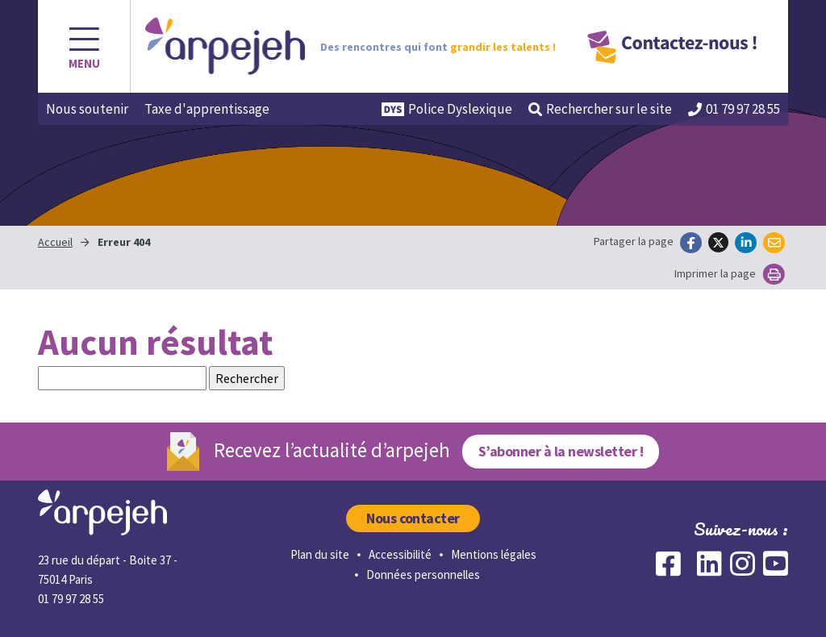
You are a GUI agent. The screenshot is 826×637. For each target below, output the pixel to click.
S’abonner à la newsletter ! (560, 451)
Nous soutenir (87, 109)
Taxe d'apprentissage (206, 109)
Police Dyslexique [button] (447, 109)
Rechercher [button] (600, 109)
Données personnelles (423, 574)
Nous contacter (413, 518)
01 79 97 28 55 (734, 109)
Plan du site (319, 554)
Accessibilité (400, 554)
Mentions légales (493, 554)
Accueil (55, 242)
